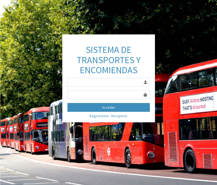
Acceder (108, 107)
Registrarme (99, 116)
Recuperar (119, 116)
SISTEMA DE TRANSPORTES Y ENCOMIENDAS (109, 60)
